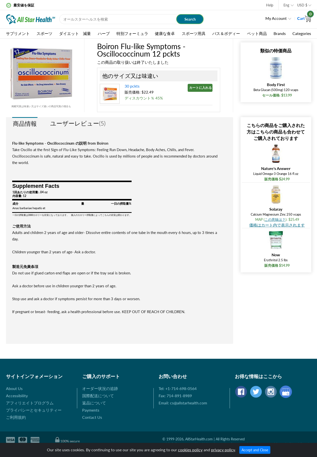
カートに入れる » (200, 88)
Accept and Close (255, 450)
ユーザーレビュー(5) (78, 123)
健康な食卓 (165, 33)
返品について (94, 402)
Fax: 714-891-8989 (175, 395)
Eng (286, 5)
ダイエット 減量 (75, 33)
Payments (90, 410)
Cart (304, 18)
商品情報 (25, 123)
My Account (276, 18)
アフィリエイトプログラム (30, 402)
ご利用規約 (16, 417)
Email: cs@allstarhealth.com (183, 402)
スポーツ (44, 33)
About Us (14, 388)
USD (302, 5)
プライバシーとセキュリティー (34, 410)
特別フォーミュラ (132, 33)
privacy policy (223, 449)
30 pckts (132, 86)
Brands (280, 33)
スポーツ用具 (194, 33)
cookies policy (190, 449)
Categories (301, 33)
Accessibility (17, 395)
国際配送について (98, 395)
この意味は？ (275, 219)
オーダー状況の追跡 (100, 388)
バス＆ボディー (226, 33)
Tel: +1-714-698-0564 (178, 388)
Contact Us (92, 417)
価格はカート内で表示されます (277, 225)
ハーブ (104, 33)
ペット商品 (257, 33)
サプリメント (18, 33)
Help (269, 5)
